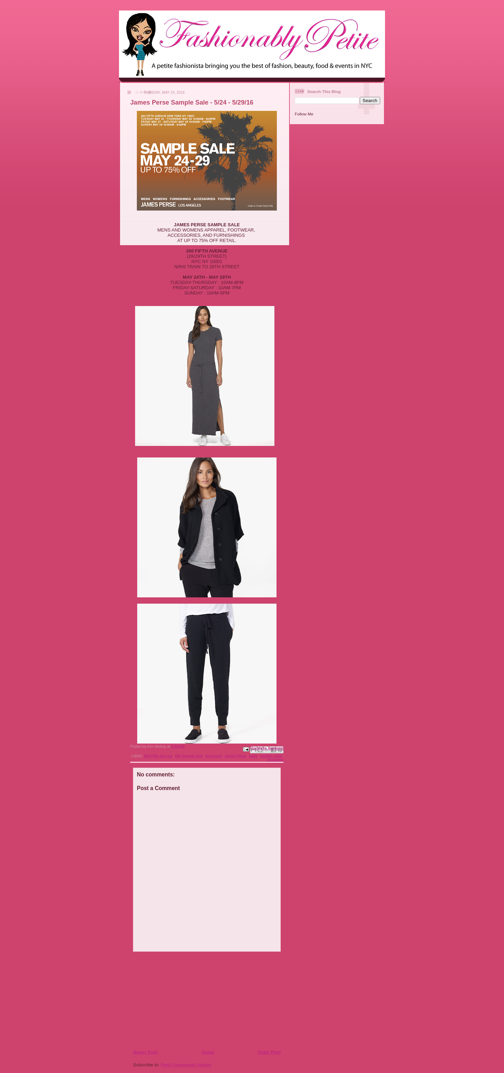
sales (253, 756)
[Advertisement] (175, 1000)
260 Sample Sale (189, 756)
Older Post (269, 1052)
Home (207, 1052)
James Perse (235, 756)
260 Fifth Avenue (158, 756)
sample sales (271, 756)
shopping (275, 760)
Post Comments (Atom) (186, 1064)
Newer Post (145, 1052)
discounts (213, 756)
